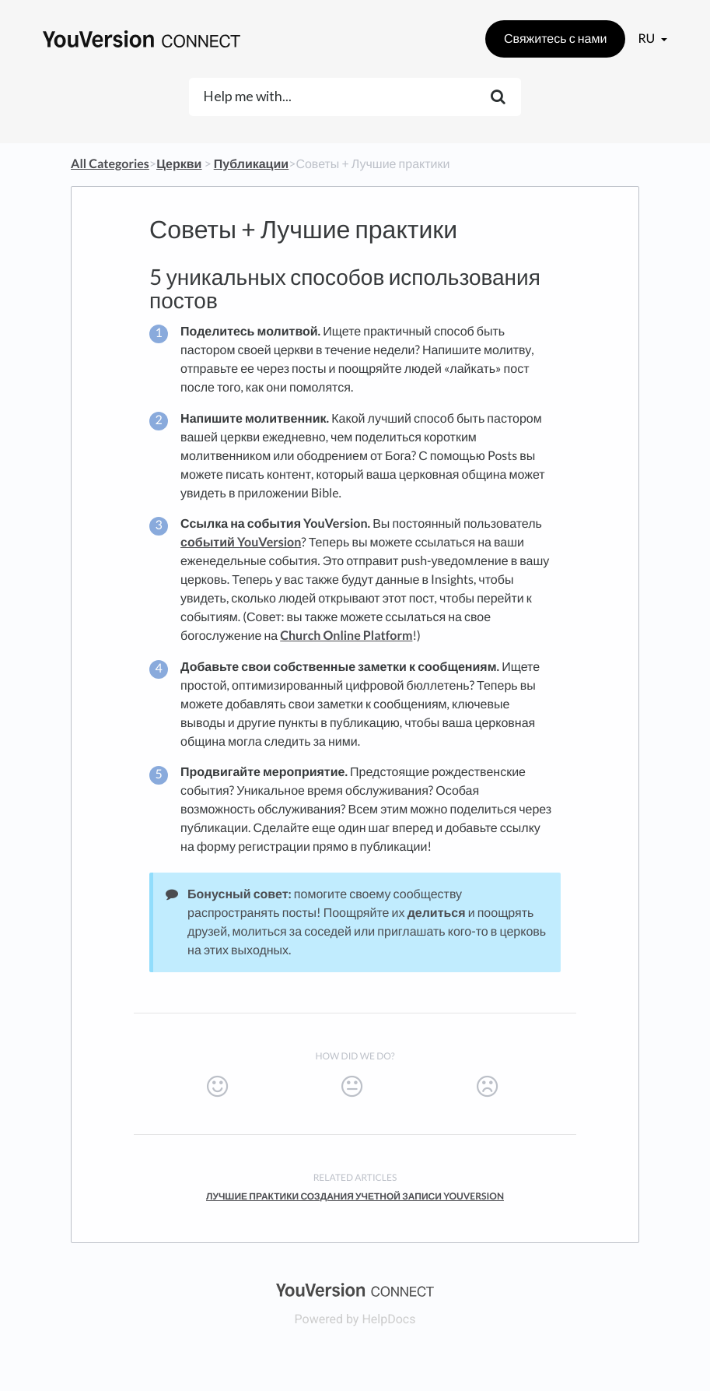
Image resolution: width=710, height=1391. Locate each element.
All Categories (110, 163)
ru (647, 38)
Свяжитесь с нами (555, 38)
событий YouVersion (240, 542)
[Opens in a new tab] (355, 1288)
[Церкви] (178, 163)
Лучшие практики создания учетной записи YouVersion (355, 1196)
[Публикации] (251, 163)
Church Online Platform (346, 635)
